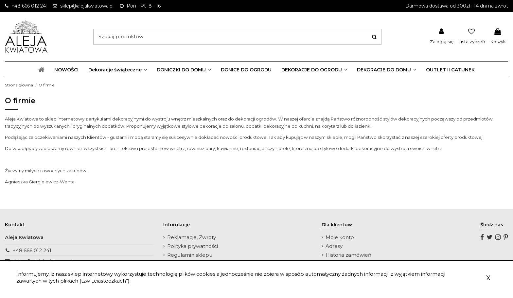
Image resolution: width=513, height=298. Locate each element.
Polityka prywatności (192, 246)
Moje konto (340, 237)
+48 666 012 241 (32, 250)
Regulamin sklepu (189, 255)
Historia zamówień (348, 255)
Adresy (334, 246)
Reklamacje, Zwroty (191, 237)
